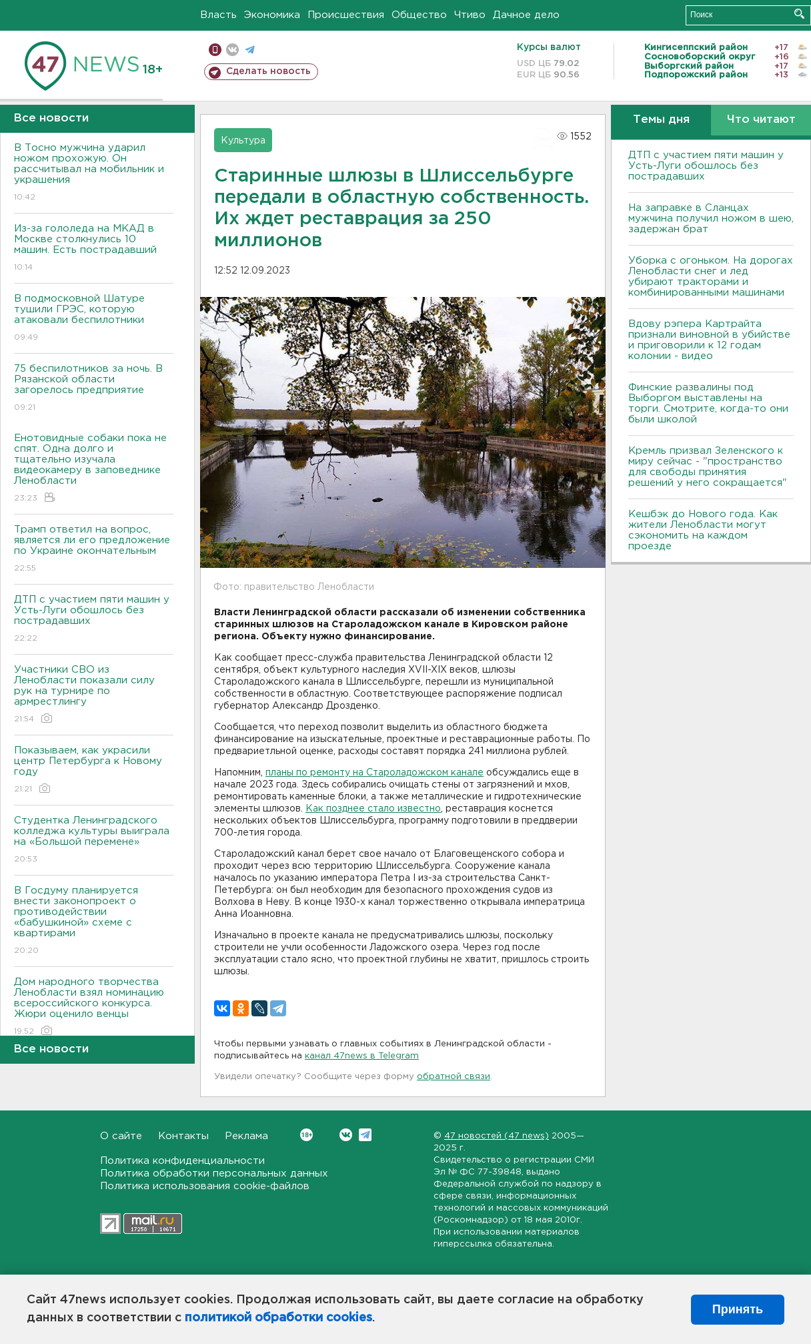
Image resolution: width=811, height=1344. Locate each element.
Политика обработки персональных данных (214, 1173)
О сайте (121, 1136)
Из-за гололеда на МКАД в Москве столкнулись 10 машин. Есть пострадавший (93, 248)
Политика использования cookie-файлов (204, 1186)
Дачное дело (526, 15)
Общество (419, 15)
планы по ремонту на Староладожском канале (374, 773)
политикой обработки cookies (278, 1318)
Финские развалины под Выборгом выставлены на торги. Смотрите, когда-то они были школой (708, 403)
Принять (737, 1309)
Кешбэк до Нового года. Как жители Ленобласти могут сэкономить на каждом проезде (703, 530)
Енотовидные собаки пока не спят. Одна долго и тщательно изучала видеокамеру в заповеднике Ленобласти (93, 469)
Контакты (183, 1136)
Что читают (761, 120)
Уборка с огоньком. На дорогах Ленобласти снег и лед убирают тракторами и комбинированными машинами (710, 276)
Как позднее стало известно (373, 809)
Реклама (246, 1136)
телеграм (249, 49)
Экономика (272, 15)
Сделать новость (268, 71)
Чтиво (470, 15)
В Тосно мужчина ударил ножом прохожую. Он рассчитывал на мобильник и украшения (93, 173)
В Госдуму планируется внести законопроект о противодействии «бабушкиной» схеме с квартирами (93, 921)
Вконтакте (306, 1134)
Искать (799, 14)
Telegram (365, 1134)
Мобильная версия (215, 49)
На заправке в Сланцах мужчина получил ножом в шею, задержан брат (711, 219)
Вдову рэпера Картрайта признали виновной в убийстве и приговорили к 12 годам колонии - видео (709, 340)
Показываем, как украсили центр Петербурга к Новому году (93, 770)
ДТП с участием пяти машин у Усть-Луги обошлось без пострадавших (93, 619)
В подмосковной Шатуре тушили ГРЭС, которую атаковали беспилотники (93, 318)
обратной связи (453, 1076)
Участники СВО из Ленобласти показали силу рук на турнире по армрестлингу (93, 695)
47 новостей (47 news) (496, 1136)
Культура (243, 141)
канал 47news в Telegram (362, 1056)
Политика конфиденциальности (182, 1160)
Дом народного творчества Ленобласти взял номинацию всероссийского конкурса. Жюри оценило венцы (93, 1007)
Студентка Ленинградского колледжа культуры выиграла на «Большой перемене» (93, 840)
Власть (218, 15)
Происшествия (345, 15)
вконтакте (232, 49)
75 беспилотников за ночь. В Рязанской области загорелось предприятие (93, 388)
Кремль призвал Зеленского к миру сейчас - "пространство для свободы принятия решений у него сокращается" (707, 466)
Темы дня (661, 120)
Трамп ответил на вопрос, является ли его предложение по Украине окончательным (93, 549)
